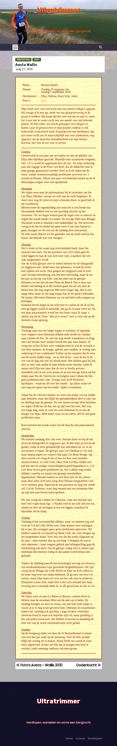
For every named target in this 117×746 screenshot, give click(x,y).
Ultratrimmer (58, 10)
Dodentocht (88, 665)
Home (69, 738)
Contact (80, 738)
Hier (43, 100)
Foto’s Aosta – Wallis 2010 (39, 665)
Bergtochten (23, 59)
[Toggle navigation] (16, 47)
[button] (100, 47)
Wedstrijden (95, 738)
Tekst (36, 59)
